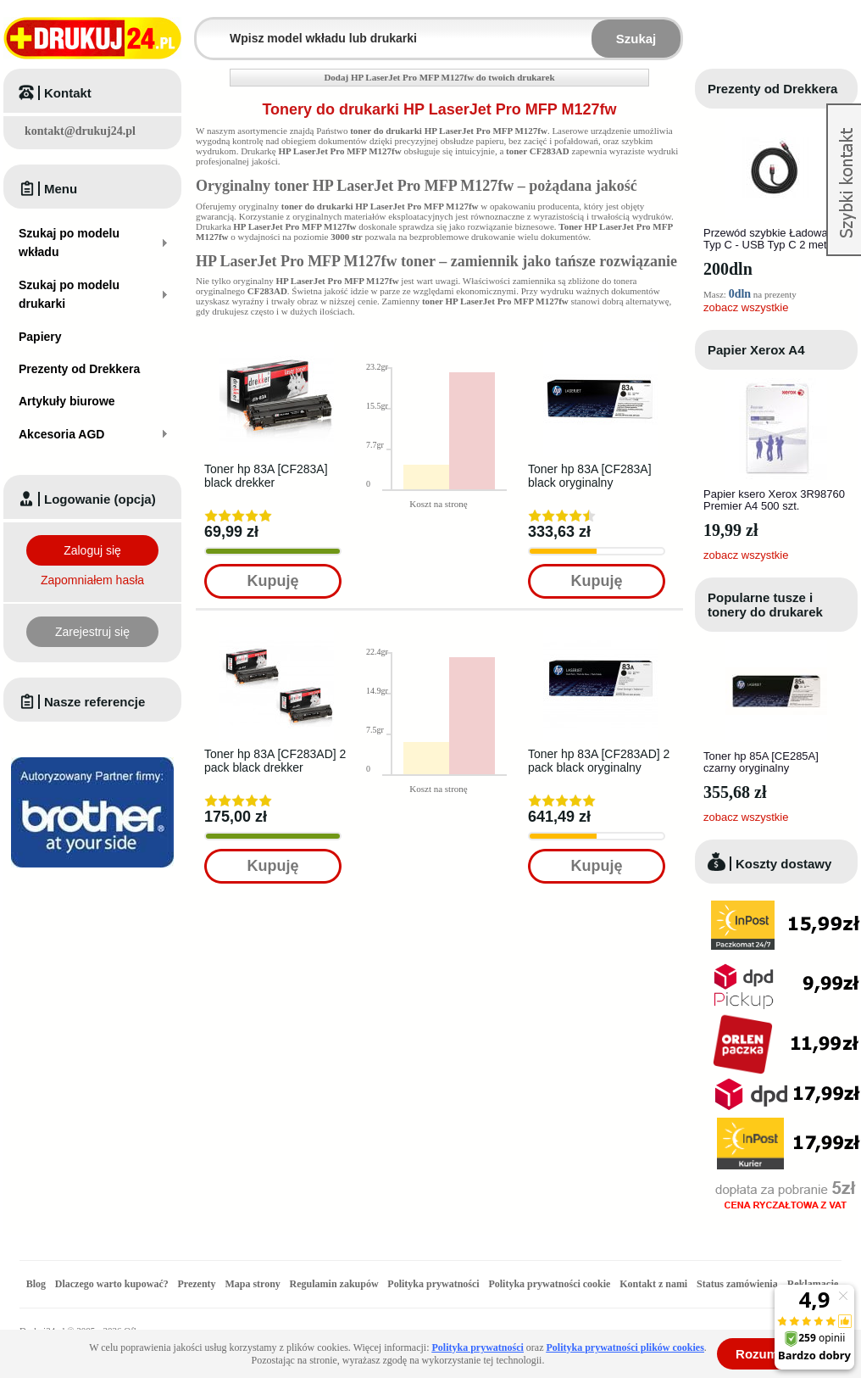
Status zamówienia (738, 1284)
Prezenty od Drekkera (772, 88)
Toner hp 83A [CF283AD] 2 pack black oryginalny (598, 760)
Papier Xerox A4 (756, 350)
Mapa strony (252, 1284)
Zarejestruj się (92, 632)
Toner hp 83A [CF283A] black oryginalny (590, 475)
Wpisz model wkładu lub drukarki (207, 28)
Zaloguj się (92, 550)
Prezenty (197, 1284)
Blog (36, 1284)
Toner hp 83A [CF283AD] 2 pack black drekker (275, 760)
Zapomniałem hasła (92, 580)
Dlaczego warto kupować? (112, 1284)
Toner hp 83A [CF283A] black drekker (266, 475)
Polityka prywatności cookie (549, 1284)
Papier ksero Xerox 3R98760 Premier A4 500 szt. (774, 500)
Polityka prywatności (433, 1284)
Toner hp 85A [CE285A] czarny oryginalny (761, 762)
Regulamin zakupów (334, 1284)
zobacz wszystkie (745, 307)
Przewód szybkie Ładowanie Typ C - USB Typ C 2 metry (772, 238)
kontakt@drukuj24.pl (80, 131)
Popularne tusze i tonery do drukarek (765, 604)
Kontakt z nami (653, 1284)
